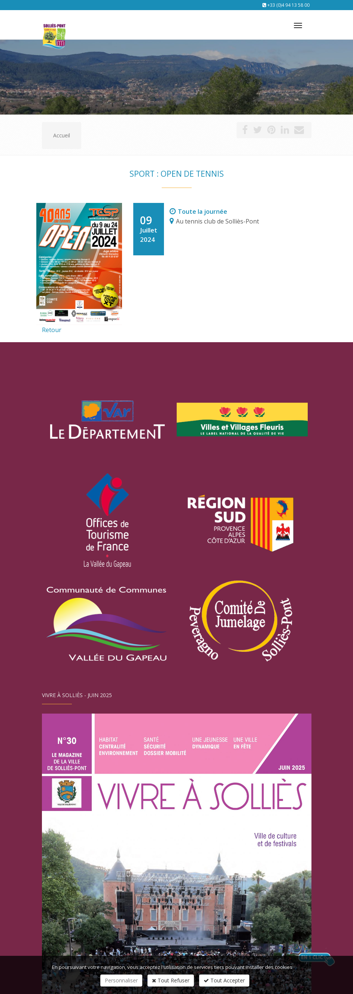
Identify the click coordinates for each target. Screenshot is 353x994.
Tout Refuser (170, 980)
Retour (51, 330)
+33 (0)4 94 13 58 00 (288, 5)
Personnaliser (121, 980)
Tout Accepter (224, 980)
